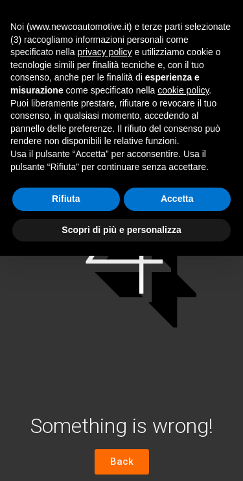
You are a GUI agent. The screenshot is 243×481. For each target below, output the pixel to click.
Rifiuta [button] (66, 198)
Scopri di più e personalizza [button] (121, 230)
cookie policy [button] (183, 90)
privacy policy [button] (105, 52)
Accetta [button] (177, 198)
